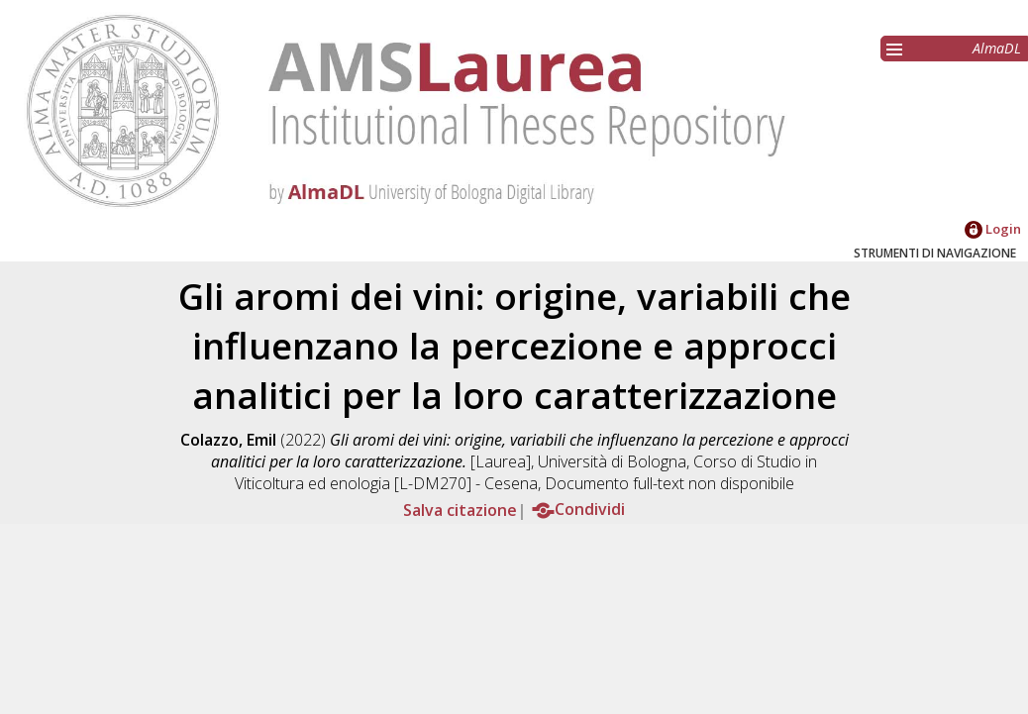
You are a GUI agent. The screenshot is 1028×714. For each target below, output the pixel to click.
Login (993, 229)
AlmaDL (997, 48)
